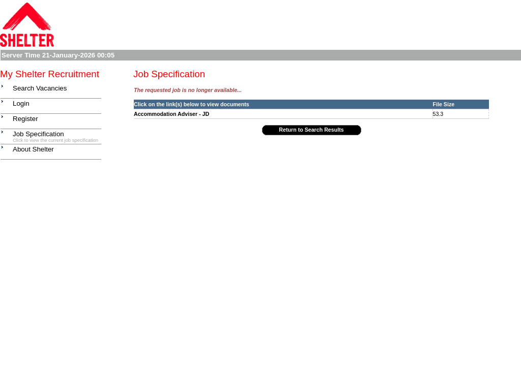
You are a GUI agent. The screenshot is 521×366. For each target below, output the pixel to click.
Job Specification (38, 134)
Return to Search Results (311, 130)
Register (25, 119)
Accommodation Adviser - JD (171, 114)
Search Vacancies (40, 88)
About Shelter (33, 149)
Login (21, 103)
